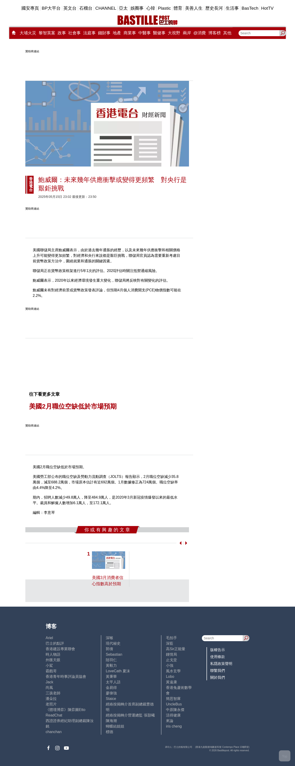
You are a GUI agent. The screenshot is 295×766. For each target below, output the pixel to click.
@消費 (199, 33)
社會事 (74, 33)
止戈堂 (171, 660)
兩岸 (187, 33)
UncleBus (174, 704)
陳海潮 (111, 721)
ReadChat (54, 715)
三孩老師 (53, 693)
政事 (62, 33)
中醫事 (144, 33)
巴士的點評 (55, 643)
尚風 (49, 688)
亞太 (123, 8)
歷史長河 (214, 8)
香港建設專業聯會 (60, 649)
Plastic (164, 8)
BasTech (250, 8)
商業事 (130, 33)
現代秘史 (113, 643)
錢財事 (104, 33)
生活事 (232, 8)
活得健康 (173, 715)
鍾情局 (171, 654)
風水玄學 (173, 671)
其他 (227, 33)
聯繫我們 (217, 670)
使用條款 (217, 657)
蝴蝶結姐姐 (115, 726)
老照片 (51, 704)
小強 (169, 665)
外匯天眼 (53, 660)
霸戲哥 (51, 671)
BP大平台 (51, 8)
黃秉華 (111, 676)
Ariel (49, 638)
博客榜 (214, 33)
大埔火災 (28, 33)
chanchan (54, 732)
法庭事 (89, 33)
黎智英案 (47, 33)
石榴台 (85, 8)
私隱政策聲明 (221, 664)
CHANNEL (105, 8)
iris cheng (174, 726)
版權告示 (217, 650)
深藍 (169, 643)
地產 (117, 33)
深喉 (109, 638)
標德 (109, 732)
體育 (178, 8)
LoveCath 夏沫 (118, 671)
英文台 (70, 8)
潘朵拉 (51, 699)
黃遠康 (171, 682)
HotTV (267, 8)
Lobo (170, 676)
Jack (49, 682)
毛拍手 (171, 638)
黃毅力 (111, 665)
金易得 (111, 688)
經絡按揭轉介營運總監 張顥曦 (130, 715)
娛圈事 (137, 8)
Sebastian (114, 654)
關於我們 (217, 677)
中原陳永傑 (175, 710)
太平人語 (113, 682)
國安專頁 (30, 8)
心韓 (150, 8)
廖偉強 (111, 693)
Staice (111, 699)
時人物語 (53, 654)
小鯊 (49, 665)
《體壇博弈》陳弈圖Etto (65, 710)
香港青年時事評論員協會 (66, 676)
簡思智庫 (173, 699)
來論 (169, 721)
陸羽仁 (111, 660)
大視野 (174, 33)
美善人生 (194, 8)
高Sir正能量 (175, 649)
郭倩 (109, 649)
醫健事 (159, 33)
